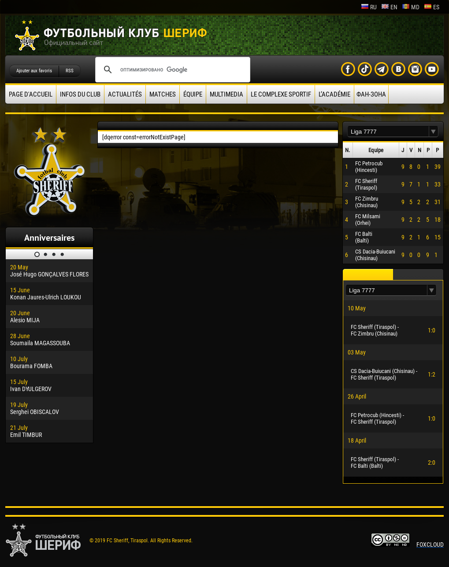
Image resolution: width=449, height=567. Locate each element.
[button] (433, 131)
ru (369, 7)
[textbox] (388, 131)
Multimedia (226, 94)
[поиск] (171, 69)
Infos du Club (80, 94)
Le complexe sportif (281, 94)
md (410, 7)
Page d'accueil (30, 94)
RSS (70, 71)
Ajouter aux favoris (34, 71)
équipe (192, 94)
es (431, 7)
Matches (162, 94)
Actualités (125, 94)
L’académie (334, 94)
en (389, 7)
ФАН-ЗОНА (371, 94)
